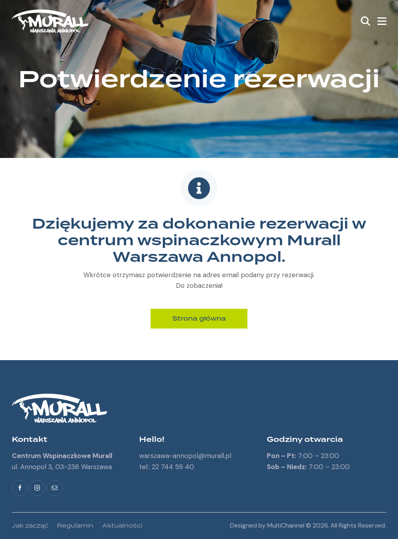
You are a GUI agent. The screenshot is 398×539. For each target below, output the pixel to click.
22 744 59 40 (173, 466)
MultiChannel (285, 525)
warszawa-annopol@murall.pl (185, 455)
